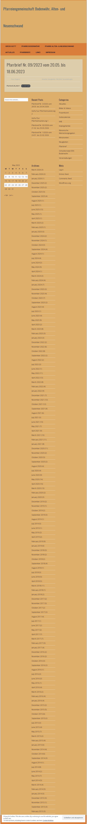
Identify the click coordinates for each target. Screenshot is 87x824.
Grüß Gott (10, 46)
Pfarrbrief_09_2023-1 (13, 86)
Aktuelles (9, 52)
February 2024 (37, 280)
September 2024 (38, 249)
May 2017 (35, 630)
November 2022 (38, 347)
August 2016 (36, 670)
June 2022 (36, 369)
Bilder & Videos (65, 108)
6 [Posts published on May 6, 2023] (22, 173)
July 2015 (35, 723)
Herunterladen (25, 86)
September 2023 (38, 302)
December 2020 (38, 448)
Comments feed (65, 178)
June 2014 (36, 771)
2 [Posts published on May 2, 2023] (9, 173)
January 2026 (37, 178)
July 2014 (35, 767)
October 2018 (37, 559)
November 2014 (38, 749)
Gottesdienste (64, 117)
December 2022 (38, 342)
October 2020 (37, 457)
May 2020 (35, 479)
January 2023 (37, 338)
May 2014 (35, 776)
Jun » (11, 195)
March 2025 (36, 223)
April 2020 (36, 484)
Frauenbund (64, 112)
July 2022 (35, 364)
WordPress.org (65, 183)
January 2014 (37, 793)
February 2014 (37, 789)
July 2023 (35, 311)
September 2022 (38, 355)
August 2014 (36, 762)
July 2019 (35, 523)
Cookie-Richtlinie (48, 820)
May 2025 (35, 214)
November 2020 (38, 453)
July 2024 (35, 258)
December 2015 (38, 705)
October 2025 (37, 192)
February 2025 (37, 227)
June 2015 (36, 727)
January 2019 (37, 546)
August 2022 (36, 360)
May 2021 (35, 426)
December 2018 (38, 550)
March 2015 (36, 736)
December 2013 (38, 798)
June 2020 (36, 475)
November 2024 (38, 240)
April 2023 (36, 324)
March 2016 (36, 692)
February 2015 (37, 740)
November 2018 (38, 554)
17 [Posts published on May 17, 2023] (13, 181)
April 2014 (36, 780)
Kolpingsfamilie (64, 126)
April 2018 (36, 581)
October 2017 (37, 608)
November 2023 (38, 293)
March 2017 (36, 639)
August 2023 (36, 307)
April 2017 (36, 634)
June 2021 (36, 422)
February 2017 (37, 643)
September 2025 (38, 196)
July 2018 (35, 572)
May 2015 (35, 731)
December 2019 (38, 501)
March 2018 (36, 586)
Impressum (50, 52)
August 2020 (36, 466)
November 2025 (38, 187)
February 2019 (37, 541)
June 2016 (36, 678)
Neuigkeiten (52, 79)
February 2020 (37, 492)
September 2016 (38, 665)
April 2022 (36, 378)
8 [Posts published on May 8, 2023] (5, 177)
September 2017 (38, 612)
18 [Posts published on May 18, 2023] (16, 181)
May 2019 (35, 532)
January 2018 (37, 594)
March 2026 (36, 170)
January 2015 (37, 745)
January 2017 (37, 647)
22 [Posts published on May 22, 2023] (6, 185)
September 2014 (38, 758)
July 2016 (35, 674)
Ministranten (64, 137)
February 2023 (37, 333)
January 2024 (37, 285)
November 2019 (38, 506)
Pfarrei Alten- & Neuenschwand (59, 46)
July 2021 (35, 417)
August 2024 (36, 254)
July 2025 (35, 205)
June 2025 (36, 209)
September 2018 (38, 563)
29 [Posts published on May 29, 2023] (6, 189)
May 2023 (35, 320)
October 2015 (37, 714)
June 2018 (36, 577)
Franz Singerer (15, 79)
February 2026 (37, 174)
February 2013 (37, 811)
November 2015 (38, 709)
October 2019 (37, 510)
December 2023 (38, 289)
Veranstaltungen (68, 79)
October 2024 (37, 245)
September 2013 (38, 807)
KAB (60, 121)
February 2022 (37, 386)
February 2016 (37, 696)
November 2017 (38, 603)
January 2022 (37, 391)
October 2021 (37, 404)
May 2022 (35, 373)
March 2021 (36, 435)
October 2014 (37, 754)
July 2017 (35, 621)
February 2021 (37, 439)
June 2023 (36, 315)
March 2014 (36, 785)
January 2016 (37, 700)
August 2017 (36, 616)
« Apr (6, 195)
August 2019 (36, 519)
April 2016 (36, 687)
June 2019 (36, 528)
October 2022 (37, 351)
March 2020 (36, 488)
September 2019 (38, 515)
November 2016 (38, 656)
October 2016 (37, 661)
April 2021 (36, 431)
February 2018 (37, 590)
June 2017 (36, 625)
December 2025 (38, 183)
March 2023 (36, 329)
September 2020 (38, 462)
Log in (61, 170)
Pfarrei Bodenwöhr (31, 46)
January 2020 (37, 497)
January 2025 (37, 231)
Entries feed (64, 174)
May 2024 (35, 267)
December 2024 (38, 236)
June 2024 (36, 262)
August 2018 (36, 568)
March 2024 (36, 276)
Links (38, 52)
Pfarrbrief (59, 79)
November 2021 (38, 400)
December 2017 (38, 599)
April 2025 (36, 218)
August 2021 (36, 413)
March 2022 (36, 382)
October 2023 (37, 298)
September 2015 (38, 718)
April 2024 (36, 271)
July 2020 (35, 470)
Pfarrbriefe (25, 52)
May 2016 (35, 683)
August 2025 (36, 201)
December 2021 (38, 395)
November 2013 (38, 802)
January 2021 (37, 444)
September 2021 (38, 408)
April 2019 (36, 537)
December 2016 (38, 652)
